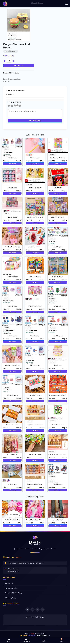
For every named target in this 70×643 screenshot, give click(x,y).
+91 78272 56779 (13, 569)
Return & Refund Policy (13, 593)
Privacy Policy (10, 598)
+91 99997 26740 (13, 572)
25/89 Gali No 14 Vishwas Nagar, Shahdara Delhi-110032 (25, 563)
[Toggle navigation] (66, 3)
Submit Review (35, 120)
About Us (9, 583)
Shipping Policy (11, 588)
